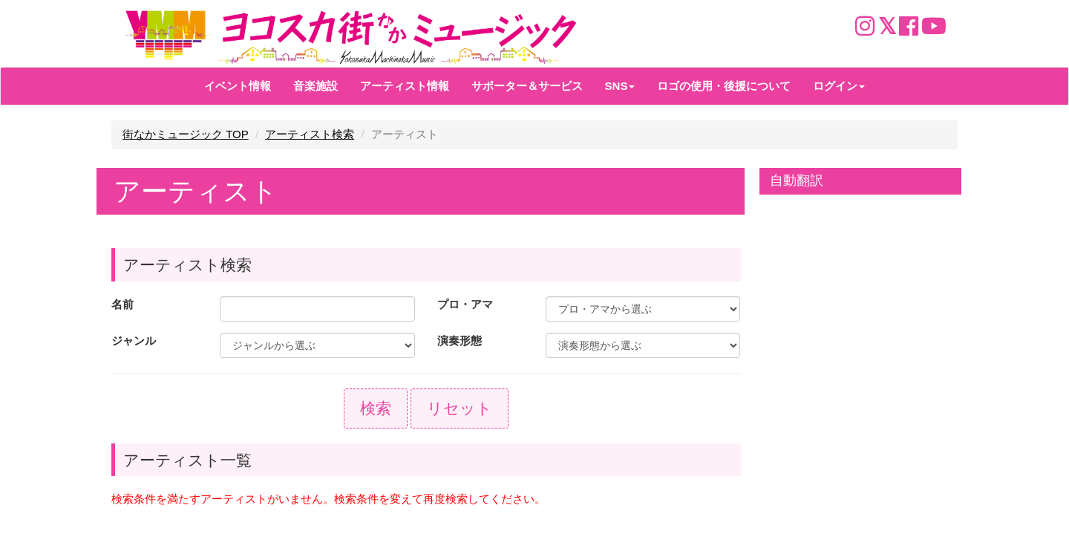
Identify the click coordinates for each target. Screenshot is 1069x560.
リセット (459, 408)
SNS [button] (620, 85)
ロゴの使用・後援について (724, 85)
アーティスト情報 (404, 85)
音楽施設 (315, 85)
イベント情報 (237, 85)
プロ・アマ (465, 304)
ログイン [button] (839, 85)
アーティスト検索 (309, 134)
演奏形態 (459, 340)
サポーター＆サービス (527, 85)
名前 (122, 304)
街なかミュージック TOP (185, 134)
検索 (375, 408)
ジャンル (133, 340)
